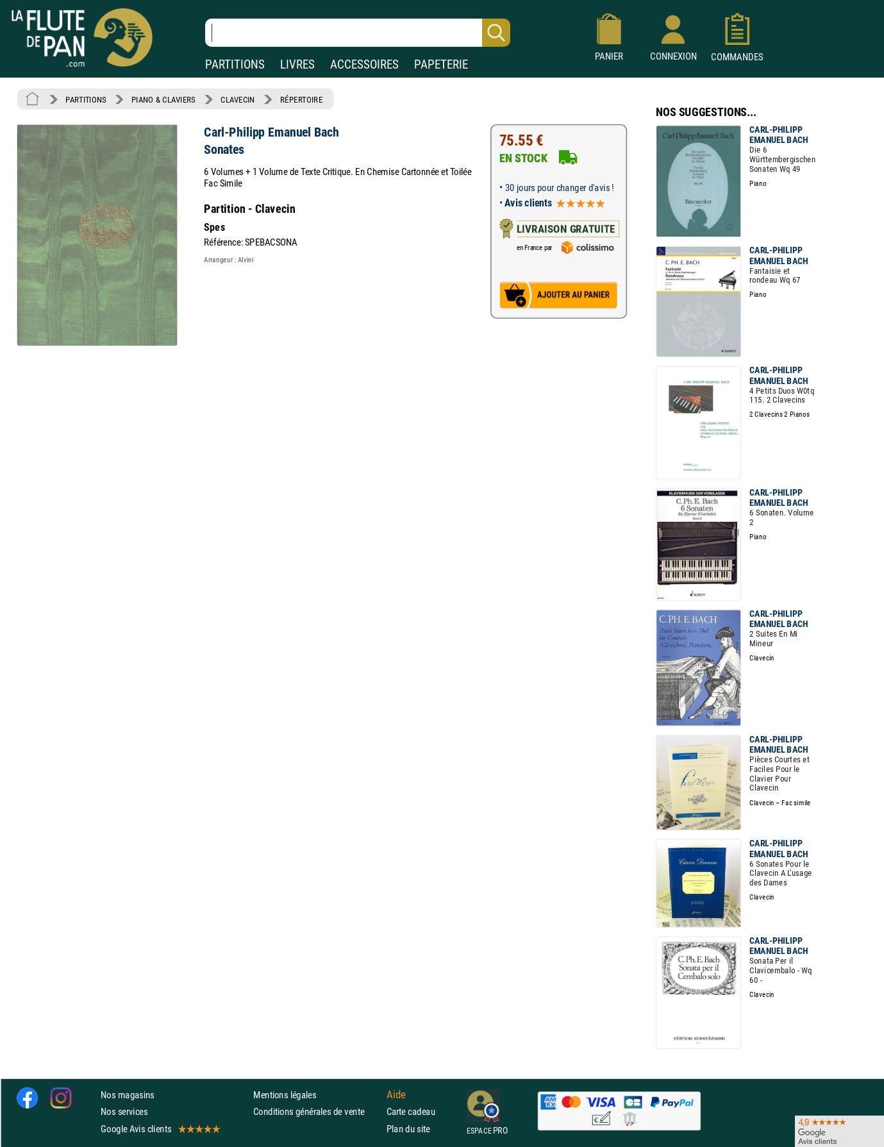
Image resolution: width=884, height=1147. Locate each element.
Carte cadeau (411, 1111)
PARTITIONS (235, 64)
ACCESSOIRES (364, 64)
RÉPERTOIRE (301, 99)
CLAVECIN (237, 99)
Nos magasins (127, 1094)
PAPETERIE (441, 64)
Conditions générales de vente (317, 1111)
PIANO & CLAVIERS (163, 99)
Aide (396, 1095)
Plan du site (408, 1128)
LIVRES (297, 64)
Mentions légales (284, 1094)
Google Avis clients (160, 1128)
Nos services (124, 1111)
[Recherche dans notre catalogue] (357, 33)
